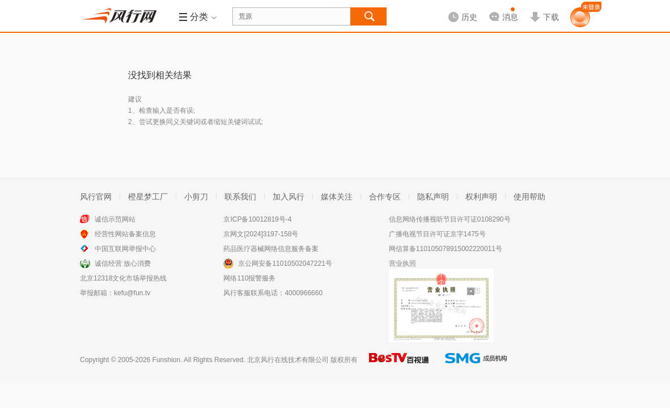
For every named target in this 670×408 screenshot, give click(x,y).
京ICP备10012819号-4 (257, 219)
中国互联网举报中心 (125, 249)
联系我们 (240, 196)
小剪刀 (196, 196)
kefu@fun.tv (132, 293)
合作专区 (385, 196)
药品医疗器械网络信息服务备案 (271, 249)
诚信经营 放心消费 (123, 263)
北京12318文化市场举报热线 (123, 278)
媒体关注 (337, 196)
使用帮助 (529, 196)
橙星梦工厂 (148, 196)
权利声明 (481, 196)
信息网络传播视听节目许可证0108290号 (450, 219)
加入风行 (288, 196)
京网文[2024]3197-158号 (260, 234)
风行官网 (96, 196)
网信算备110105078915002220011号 (445, 249)
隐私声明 (433, 196)
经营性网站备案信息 (125, 234)
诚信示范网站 (115, 219)
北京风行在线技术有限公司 (288, 360)
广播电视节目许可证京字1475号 (437, 234)
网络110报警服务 (249, 278)
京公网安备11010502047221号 (285, 263)
